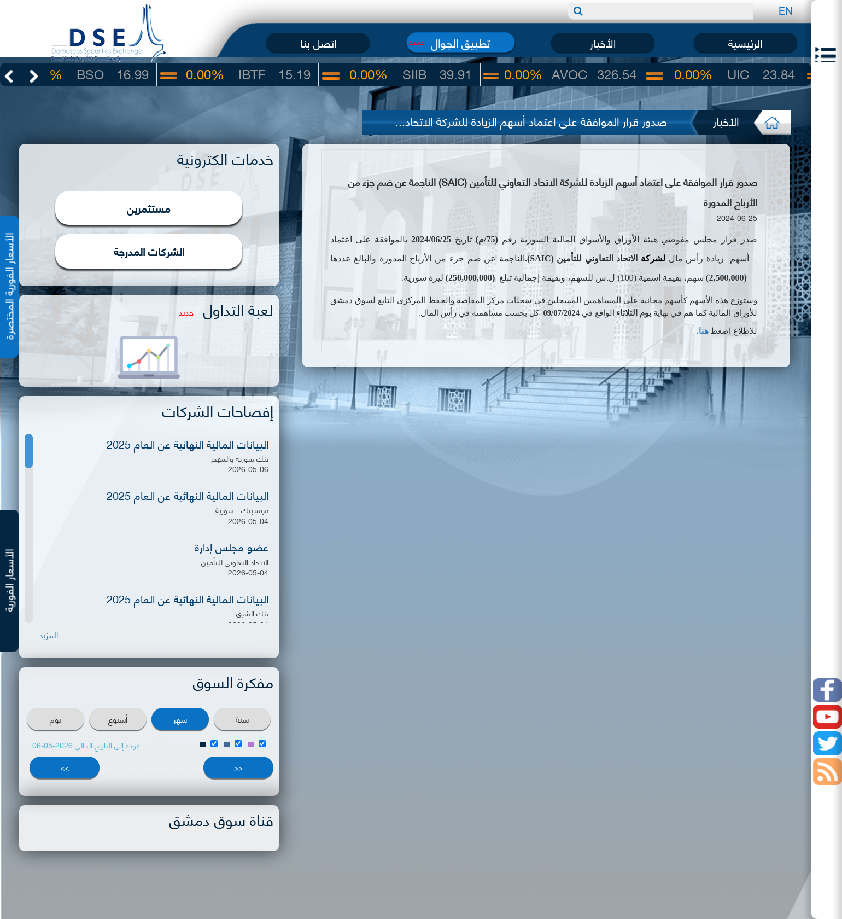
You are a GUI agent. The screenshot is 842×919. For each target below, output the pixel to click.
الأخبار (603, 42)
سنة (242, 718)
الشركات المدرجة (149, 251)
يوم (55, 718)
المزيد (48, 635)
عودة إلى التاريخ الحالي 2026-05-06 (86, 744)
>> (64, 767)
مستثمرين (149, 207)
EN (786, 10)
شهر (180, 718)
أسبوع (117, 718)
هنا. (703, 331)
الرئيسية (745, 42)
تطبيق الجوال (460, 42)
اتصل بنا (318, 42)
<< (238, 767)
